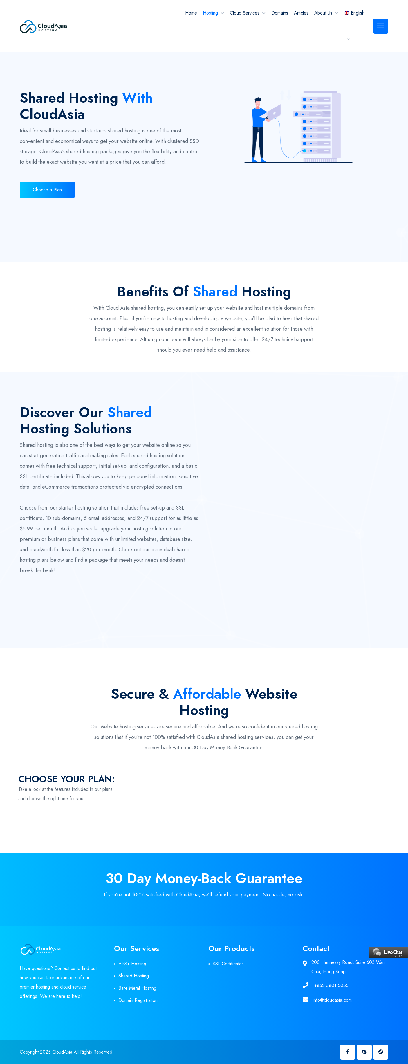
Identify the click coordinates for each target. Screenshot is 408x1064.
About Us (323, 13)
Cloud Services (244, 13)
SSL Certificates (228, 963)
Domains (279, 13)
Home (191, 13)
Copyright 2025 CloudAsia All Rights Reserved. (67, 1052)
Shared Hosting (133, 976)
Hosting (210, 13)
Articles (301, 13)
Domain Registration (138, 1000)
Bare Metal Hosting (137, 988)
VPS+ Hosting (132, 963)
